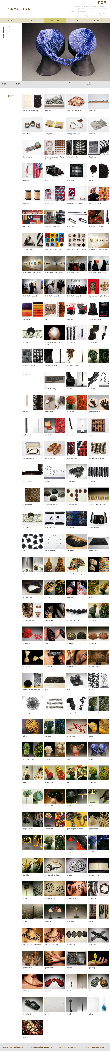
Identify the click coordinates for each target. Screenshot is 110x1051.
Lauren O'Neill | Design (13, 1047)
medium (8, 33)
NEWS (11, 21)
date (7, 37)
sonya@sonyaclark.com (69, 1047)
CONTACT (99, 21)
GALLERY (55, 21)
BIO (33, 21)
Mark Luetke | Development (41, 1047)
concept (8, 26)
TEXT (77, 21)
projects (8, 30)
